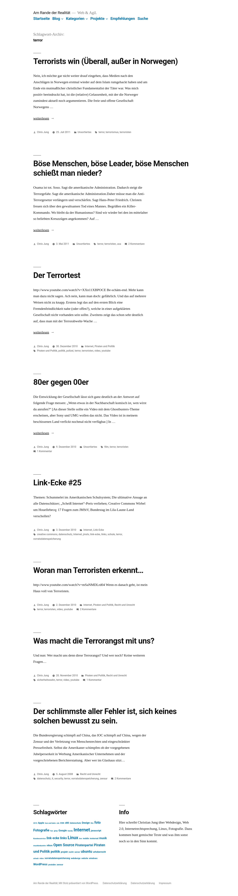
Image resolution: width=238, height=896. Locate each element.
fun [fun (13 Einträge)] (51, 831)
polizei (69, 350)
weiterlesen (41, 118)
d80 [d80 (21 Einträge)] (67, 822)
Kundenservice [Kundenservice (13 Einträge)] (39, 838)
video (97, 350)
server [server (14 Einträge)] (77, 852)
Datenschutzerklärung (115, 883)
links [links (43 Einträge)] (63, 838)
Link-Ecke (98, 529)
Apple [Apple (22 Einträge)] (41, 822)
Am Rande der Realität (51, 12)
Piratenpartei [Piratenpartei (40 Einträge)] (84, 845)
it (52, 778)
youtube (106, 350)
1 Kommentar (44, 451)
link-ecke (95, 534)
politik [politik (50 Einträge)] (55, 851)
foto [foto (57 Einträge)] (97, 822)
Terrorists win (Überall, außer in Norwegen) (105, 61)
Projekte (97, 18)
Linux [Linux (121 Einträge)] (73, 837)
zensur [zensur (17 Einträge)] (60, 864)
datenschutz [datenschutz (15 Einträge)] (75, 823)
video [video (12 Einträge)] (41, 858)
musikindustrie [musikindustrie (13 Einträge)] (39, 845)
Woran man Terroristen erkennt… (88, 570)
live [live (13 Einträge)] (80, 838)
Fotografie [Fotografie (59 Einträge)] (41, 830)
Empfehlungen (122, 18)
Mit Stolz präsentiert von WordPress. (79, 883)
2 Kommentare (136, 243)
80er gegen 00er (61, 382)
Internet (89, 346)
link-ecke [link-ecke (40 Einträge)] (53, 838)
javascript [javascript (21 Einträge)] (96, 830)
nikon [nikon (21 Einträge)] (50, 845)
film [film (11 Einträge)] (92, 823)
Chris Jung (43, 132)
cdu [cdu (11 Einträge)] (58, 823)
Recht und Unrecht (125, 604)
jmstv (86, 534)
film (106, 446)
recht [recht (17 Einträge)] (71, 852)
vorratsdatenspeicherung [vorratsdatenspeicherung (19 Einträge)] (57, 858)
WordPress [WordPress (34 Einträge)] (40, 864)
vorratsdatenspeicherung (47, 538)
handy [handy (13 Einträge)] (70, 831)
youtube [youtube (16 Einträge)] (52, 864)
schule (111, 534)
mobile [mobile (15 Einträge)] (86, 838)
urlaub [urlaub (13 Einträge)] (36, 858)
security (58, 778)
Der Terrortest (56, 275)
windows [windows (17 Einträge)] (93, 858)
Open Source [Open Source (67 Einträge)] (63, 845)
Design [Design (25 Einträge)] (86, 822)
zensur (103, 778)
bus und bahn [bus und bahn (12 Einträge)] (50, 823)
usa (119, 243)
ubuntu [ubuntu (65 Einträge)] (86, 851)
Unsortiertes (84, 132)
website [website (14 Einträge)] (84, 858)
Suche (143, 18)
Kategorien (75, 18)
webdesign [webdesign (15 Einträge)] (75, 858)
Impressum (165, 883)
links (103, 534)
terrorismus (112, 132)
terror (102, 132)
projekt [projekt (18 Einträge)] (64, 852)
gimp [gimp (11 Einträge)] (56, 831)
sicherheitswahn (46, 679)
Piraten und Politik (105, 346)
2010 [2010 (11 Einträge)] (35, 823)
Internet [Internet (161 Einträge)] (82, 829)
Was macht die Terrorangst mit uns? (93, 640)
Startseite (41, 18)
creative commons (47, 534)
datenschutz (65, 534)
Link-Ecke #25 (57, 482)
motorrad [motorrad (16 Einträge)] (94, 838)
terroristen (125, 132)
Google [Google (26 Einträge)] (63, 830)
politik (61, 350)
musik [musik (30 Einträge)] (103, 838)
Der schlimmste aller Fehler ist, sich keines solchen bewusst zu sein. (105, 716)
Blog (56, 18)
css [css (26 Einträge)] (62, 822)
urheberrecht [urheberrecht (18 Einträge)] (99, 852)
